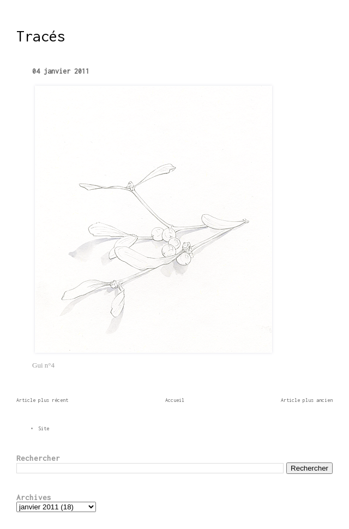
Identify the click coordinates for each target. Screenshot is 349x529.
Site (43, 428)
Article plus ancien (307, 400)
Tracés (40, 36)
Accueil (174, 400)
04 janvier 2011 (60, 71)
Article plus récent (42, 400)
